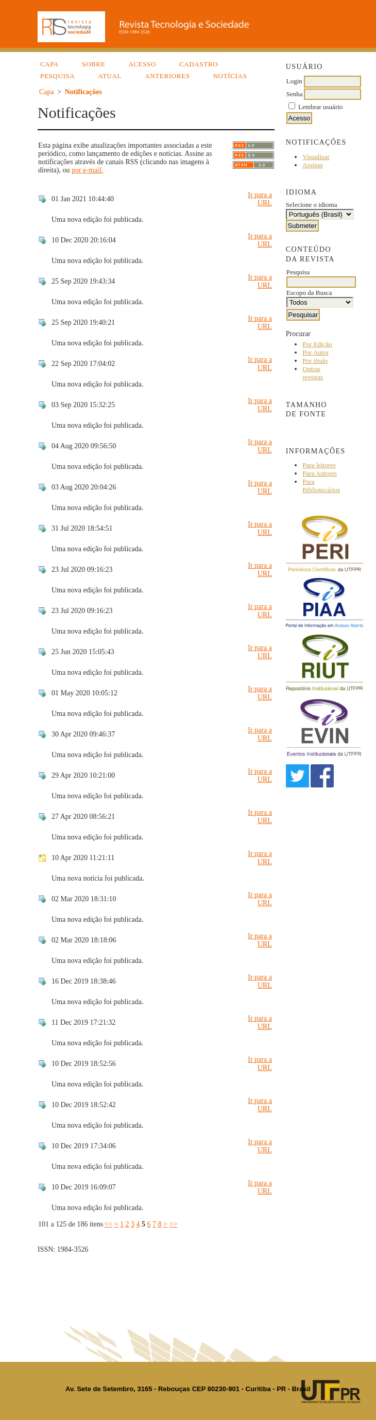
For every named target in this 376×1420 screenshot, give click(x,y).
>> (173, 1224)
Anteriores (167, 76)
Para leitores (319, 465)
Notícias (230, 76)
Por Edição (317, 344)
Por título (315, 360)
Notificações (83, 92)
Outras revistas (312, 373)
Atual (110, 76)
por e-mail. (87, 170)
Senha (294, 94)
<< (108, 1224)
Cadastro (198, 64)
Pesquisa (57, 76)
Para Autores (319, 473)
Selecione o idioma (311, 204)
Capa (49, 64)
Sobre (93, 64)
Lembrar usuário (320, 107)
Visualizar (316, 157)
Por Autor (315, 352)
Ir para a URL (260, 199)
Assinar (312, 165)
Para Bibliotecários (321, 486)
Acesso (142, 64)
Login (294, 81)
